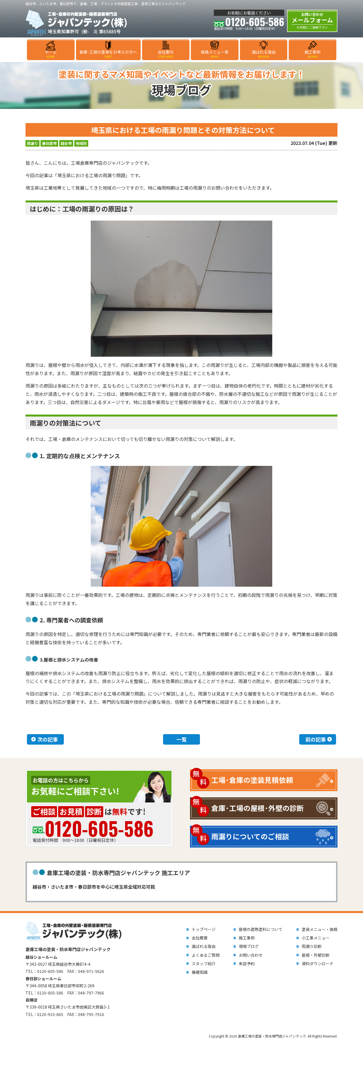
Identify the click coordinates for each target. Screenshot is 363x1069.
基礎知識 (200, 972)
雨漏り (32, 143)
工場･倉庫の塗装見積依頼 (252, 780)
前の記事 (315, 739)
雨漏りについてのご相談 (250, 836)
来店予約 (247, 963)
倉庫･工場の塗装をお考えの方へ (108, 54)
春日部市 (49, 143)
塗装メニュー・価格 (319, 929)
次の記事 (47, 739)
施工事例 (313, 54)
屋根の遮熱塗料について (260, 929)
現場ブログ (249, 946)
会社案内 (166, 54)
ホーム (51, 54)
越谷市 (66, 143)
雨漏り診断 (312, 946)
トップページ (204, 929)
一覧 (181, 739)
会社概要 (200, 938)
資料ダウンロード (318, 963)
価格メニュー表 (215, 54)
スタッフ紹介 (204, 963)
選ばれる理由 (264, 54)
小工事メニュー (316, 938)
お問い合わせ (251, 955)
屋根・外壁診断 (316, 955)
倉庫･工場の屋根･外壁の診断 (257, 808)
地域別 (81, 143)
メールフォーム (312, 21)
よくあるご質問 (206, 955)
